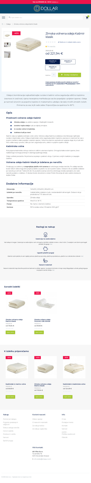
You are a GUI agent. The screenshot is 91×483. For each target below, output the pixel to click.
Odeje (8, 24)
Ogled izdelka (10, 332)
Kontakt (65, 426)
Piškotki (64, 437)
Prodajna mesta (67, 422)
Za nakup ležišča (38, 426)
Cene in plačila (8, 431)
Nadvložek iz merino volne (16, 384)
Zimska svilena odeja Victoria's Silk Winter (42, 320)
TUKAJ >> (55, 2)
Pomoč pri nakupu (9, 419)
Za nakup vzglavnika (39, 429)
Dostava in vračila (9, 434)
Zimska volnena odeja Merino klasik (14, 320)
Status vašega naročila (11, 428)
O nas (64, 419)
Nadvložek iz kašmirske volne (74, 384)
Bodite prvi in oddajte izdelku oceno (70, 42)
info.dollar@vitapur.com (42, 459)
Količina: (48, 75)
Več (51, 244)
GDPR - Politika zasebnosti (68, 433)
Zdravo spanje (37, 419)
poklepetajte (71, 83)
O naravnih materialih (40, 422)
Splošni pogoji (8, 441)
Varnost (6, 437)
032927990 (60, 83)
